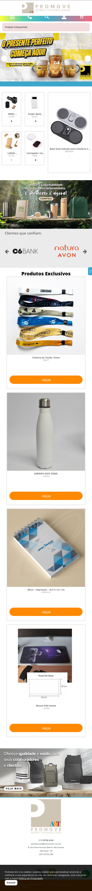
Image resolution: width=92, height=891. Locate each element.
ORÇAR (46, 380)
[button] (4, 58)
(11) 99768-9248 (46, 840)
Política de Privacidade (31, 878)
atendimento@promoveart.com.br (46, 843)
